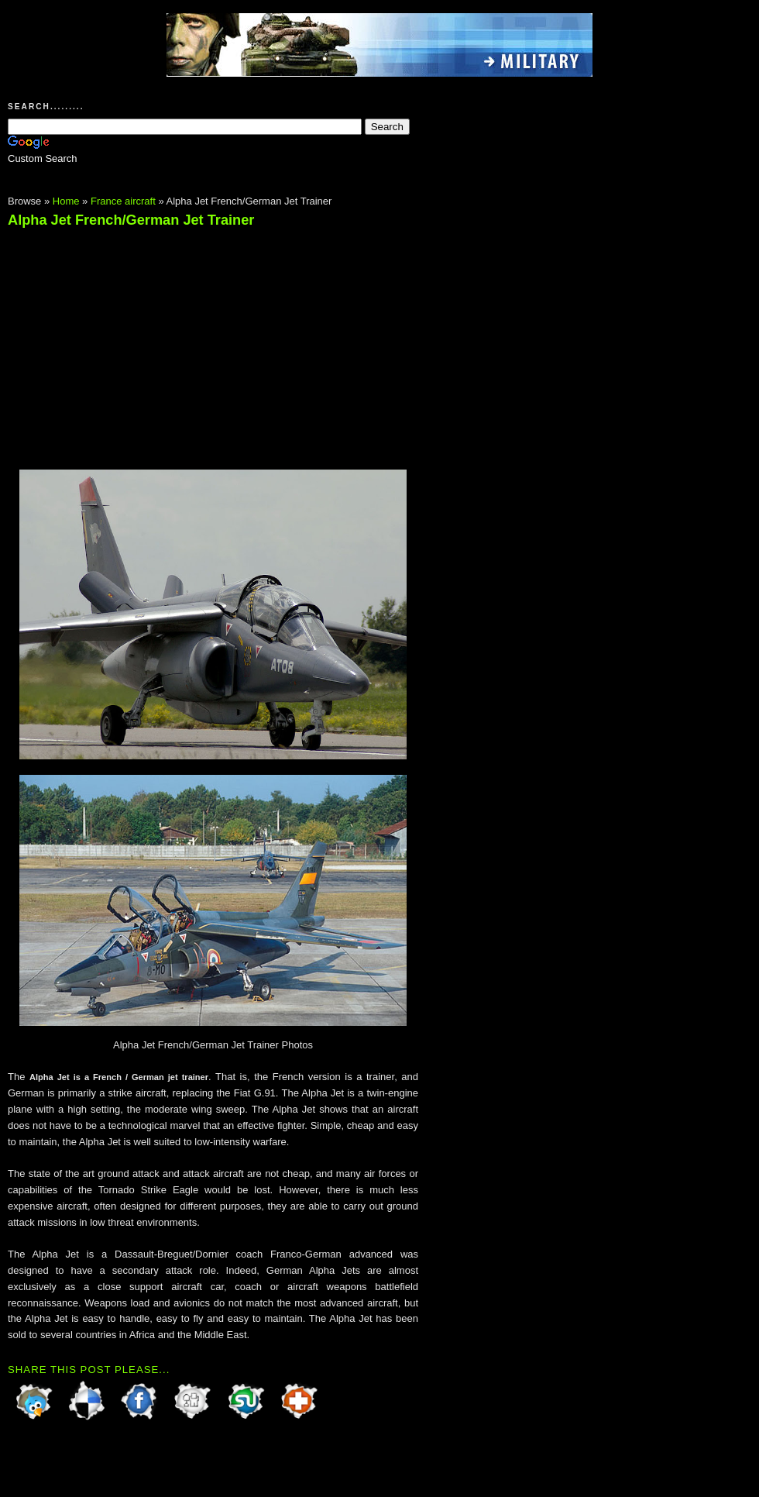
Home (66, 201)
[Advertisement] (138, 341)
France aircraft (123, 201)
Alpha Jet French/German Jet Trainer (131, 220)
